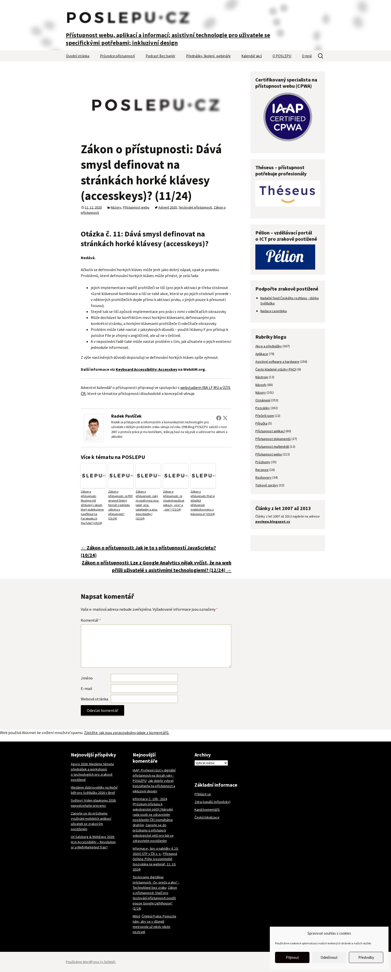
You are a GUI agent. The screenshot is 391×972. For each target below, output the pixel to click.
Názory (116, 207)
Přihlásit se (203, 794)
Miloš (136, 916)
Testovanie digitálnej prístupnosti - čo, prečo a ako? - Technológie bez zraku (156, 882)
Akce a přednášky (268, 346)
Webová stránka (94, 698)
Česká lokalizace (207, 817)
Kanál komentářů (207, 809)
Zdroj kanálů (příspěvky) (212, 802)
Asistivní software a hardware (277, 361)
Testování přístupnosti (195, 207)
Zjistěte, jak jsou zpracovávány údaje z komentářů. (126, 732)
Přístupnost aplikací (270, 431)
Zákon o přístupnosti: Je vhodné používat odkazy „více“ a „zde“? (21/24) (173, 500)
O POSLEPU (282, 56)
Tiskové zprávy (266, 485)
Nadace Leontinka (273, 311)
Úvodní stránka (77, 56)
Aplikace (261, 354)
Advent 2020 (167, 207)
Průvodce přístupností (117, 56)
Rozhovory (263, 477)
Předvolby (366, 957)
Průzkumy (262, 462)
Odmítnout (329, 957)
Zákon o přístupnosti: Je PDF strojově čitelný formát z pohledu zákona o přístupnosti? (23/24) (120, 505)
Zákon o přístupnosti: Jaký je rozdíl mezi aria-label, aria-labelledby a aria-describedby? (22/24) (147, 505)
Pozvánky (262, 408)
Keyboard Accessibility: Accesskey (146, 369)
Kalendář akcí (251, 56)
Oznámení (262, 400)
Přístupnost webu (136, 207)
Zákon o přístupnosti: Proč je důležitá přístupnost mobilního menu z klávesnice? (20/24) (203, 503)
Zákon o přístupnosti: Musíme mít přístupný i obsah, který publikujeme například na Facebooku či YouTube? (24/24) (92, 507)
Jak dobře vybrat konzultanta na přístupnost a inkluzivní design (154, 785)
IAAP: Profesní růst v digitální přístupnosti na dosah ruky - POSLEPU (154, 775)
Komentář (91, 620)
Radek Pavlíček (126, 416)
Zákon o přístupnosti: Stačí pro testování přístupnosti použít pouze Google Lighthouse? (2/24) (155, 898)
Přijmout (292, 957)
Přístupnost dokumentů (273, 439)
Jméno (87, 677)
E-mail (86, 688)
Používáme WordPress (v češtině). (91, 962)
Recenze (262, 469)
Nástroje (261, 377)
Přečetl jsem (264, 415)
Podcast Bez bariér (160, 56)
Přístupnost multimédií (272, 446)
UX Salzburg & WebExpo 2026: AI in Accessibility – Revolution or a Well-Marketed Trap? (93, 841)
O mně (307, 56)
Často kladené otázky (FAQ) (275, 369)
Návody (261, 384)
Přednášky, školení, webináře (208, 56)
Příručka (261, 423)
